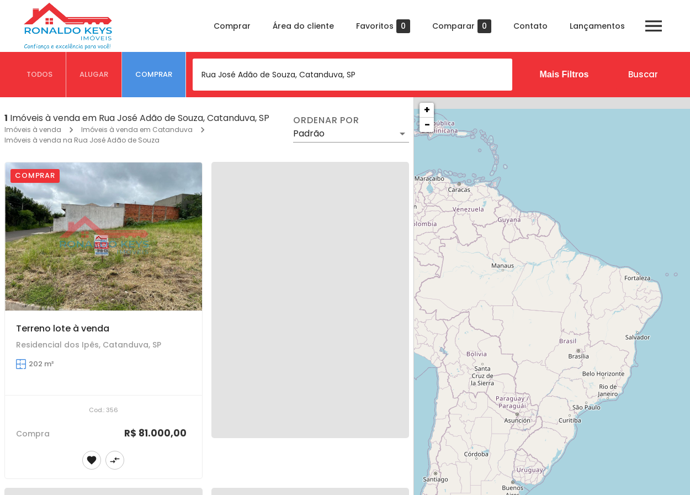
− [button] (427, 124)
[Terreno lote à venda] (103, 236)
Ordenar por (326, 120)
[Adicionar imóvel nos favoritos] (91, 460)
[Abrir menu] (653, 26)
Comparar (461, 26)
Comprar (232, 25)
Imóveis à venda (32, 129)
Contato (530, 25)
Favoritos (383, 26)
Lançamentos (597, 25)
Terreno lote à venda (62, 328)
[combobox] (352, 75)
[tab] (39, 74)
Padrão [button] (309, 133)
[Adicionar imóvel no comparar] (114, 460)
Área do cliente (303, 25)
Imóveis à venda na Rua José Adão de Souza (82, 140)
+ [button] (427, 110)
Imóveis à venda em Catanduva (137, 129)
